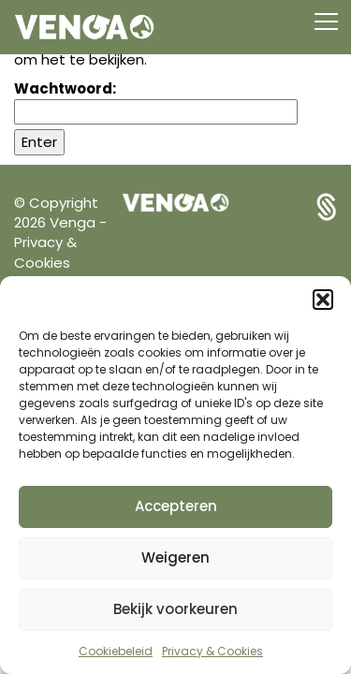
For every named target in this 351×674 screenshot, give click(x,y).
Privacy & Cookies (212, 651)
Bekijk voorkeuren (175, 609)
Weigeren (175, 557)
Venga (74, 222)
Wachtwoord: (156, 102)
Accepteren (176, 506)
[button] (323, 299)
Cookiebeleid (116, 651)
